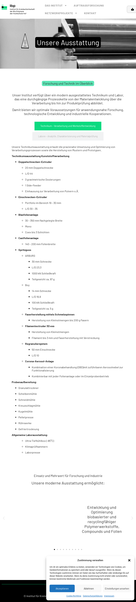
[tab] (68, 126)
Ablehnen (89, 588)
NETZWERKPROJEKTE (61, 13)
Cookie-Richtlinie (73, 596)
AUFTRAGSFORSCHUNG (89, 5)
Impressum (109, 596)
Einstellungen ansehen (117, 588)
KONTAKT (90, 13)
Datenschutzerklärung (93, 596)
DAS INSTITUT (56, 6)
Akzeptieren (62, 588)
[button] (129, 560)
